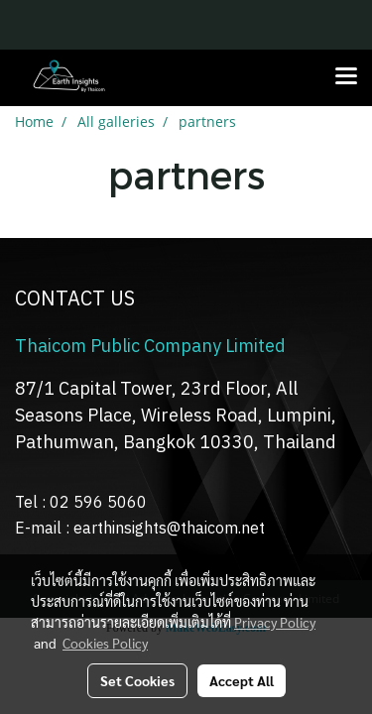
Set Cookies (137, 680)
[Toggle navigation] (346, 77)
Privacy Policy (274, 622)
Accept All (241, 680)
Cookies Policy (105, 643)
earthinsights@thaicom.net (169, 529)
